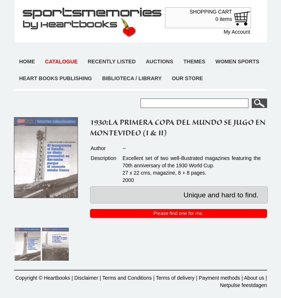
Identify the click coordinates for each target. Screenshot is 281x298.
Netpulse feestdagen (243, 285)
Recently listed (112, 61)
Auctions (159, 61)
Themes (194, 61)
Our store (187, 78)
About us (254, 278)
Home (27, 61)
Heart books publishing (55, 78)
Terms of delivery (175, 278)
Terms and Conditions (126, 278)
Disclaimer (86, 278)
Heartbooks (57, 278)
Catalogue (61, 61)
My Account (237, 32)
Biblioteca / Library (132, 78)
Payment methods (219, 278)
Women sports (237, 61)
